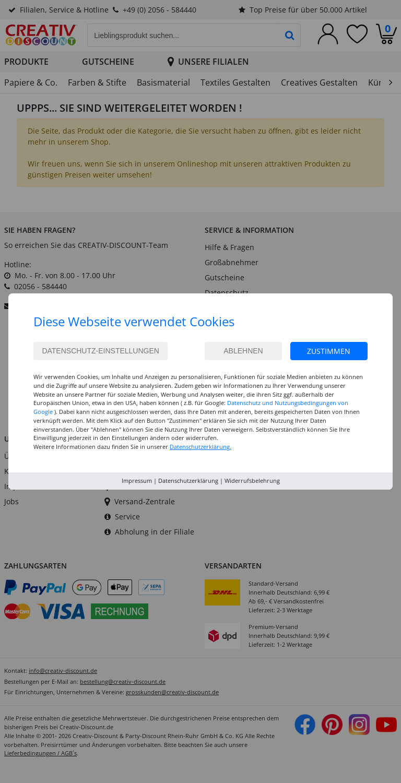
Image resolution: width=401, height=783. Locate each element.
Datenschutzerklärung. (200, 446)
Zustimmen (328, 351)
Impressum (137, 480)
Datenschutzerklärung (188, 480)
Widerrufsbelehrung (252, 480)
